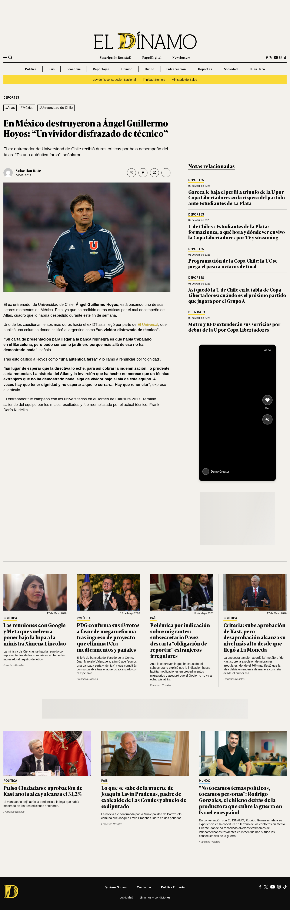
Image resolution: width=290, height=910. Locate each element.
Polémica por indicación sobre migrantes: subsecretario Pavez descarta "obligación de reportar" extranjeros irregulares (180, 640)
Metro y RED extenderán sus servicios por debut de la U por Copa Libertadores (234, 327)
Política (30, 69)
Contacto (144, 887)
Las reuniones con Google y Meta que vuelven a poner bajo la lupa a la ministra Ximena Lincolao (34, 634)
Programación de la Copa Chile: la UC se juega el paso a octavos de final (232, 263)
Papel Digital (151, 57)
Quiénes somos (115, 887)
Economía (74, 69)
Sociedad (231, 69)
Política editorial (173, 887)
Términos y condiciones (155, 897)
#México (27, 107)
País (51, 69)
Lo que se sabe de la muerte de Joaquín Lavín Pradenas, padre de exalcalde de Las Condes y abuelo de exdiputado (143, 797)
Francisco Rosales (13, 665)
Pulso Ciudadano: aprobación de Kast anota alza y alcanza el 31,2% (42, 791)
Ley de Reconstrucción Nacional (114, 79)
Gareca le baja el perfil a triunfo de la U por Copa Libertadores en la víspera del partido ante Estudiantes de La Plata (236, 197)
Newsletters (181, 57)
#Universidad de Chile (56, 107)
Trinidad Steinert (154, 79)
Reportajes (101, 69)
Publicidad (126, 897)
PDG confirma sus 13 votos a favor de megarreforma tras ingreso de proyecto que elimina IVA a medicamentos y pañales (108, 637)
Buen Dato (257, 69)
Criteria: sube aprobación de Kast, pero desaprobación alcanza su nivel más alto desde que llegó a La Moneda (254, 637)
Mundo (149, 69)
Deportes (205, 69)
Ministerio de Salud (184, 79)
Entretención (176, 69)
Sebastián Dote (28, 170)
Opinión (126, 69)
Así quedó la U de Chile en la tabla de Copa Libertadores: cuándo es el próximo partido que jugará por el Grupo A (237, 295)
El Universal (148, 324)
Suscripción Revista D (115, 57)
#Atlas (10, 107)
